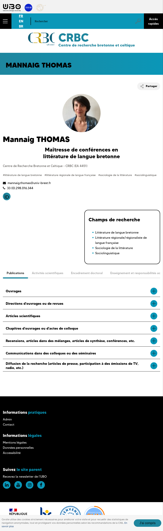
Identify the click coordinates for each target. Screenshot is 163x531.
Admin (7, 419)
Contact (8, 424)
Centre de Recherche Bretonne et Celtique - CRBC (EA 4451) (45, 166)
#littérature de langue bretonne (23, 175)
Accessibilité (12, 453)
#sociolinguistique (146, 175)
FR (21, 16)
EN (21, 21)
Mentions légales (15, 442)
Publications (15, 273)
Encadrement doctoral (87, 273)
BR (21, 26)
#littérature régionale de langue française (70, 175)
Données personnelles (18, 448)
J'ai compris (148, 523)
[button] (5, 21)
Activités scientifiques (47, 273)
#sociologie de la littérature (115, 175)
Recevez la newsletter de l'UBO (25, 476)
